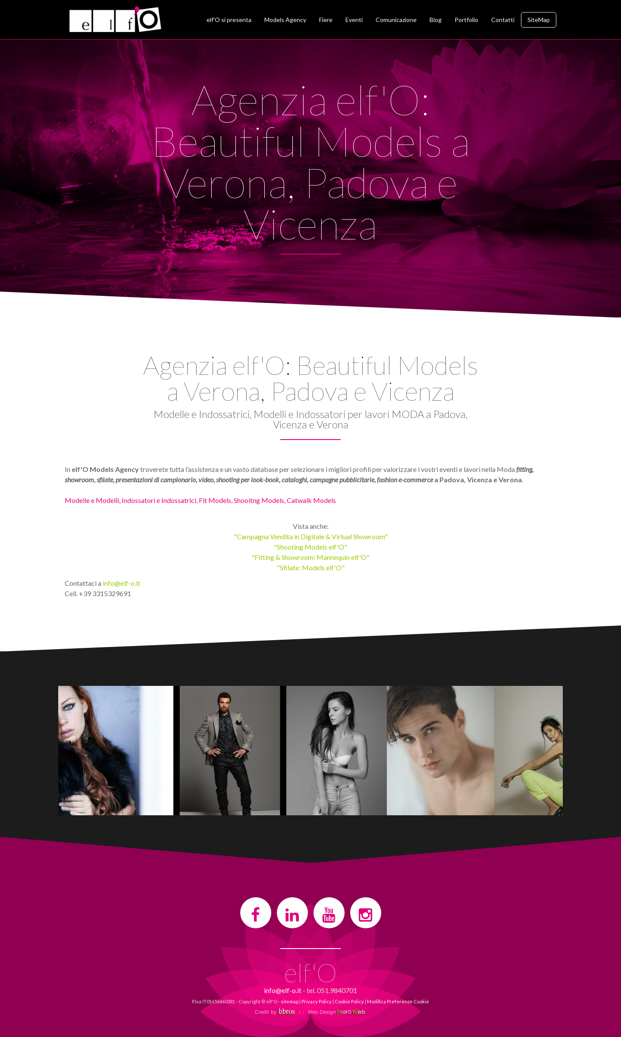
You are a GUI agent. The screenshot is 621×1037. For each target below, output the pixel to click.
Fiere (325, 19)
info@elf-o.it (121, 583)
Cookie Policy (349, 1001)
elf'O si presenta (229, 19)
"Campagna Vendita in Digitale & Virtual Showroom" (311, 536)
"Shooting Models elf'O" (310, 547)
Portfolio (466, 19)
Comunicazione (396, 19)
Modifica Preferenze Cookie (398, 1001)
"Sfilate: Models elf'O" (311, 567)
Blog (436, 19)
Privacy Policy (316, 1001)
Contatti (502, 19)
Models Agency (285, 19)
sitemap (289, 1001)
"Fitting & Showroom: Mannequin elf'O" (310, 557)
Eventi (354, 19)
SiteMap (538, 19)
